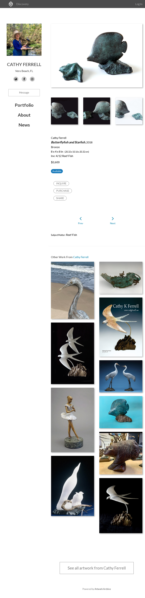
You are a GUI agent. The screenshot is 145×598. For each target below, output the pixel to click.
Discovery (22, 4)
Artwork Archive (103, 589)
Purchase (62, 190)
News (24, 124)
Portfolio (24, 105)
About (24, 114)
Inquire (61, 183)
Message (24, 92)
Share (60, 198)
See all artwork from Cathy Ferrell (97, 568)
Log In (138, 4)
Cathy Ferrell (24, 64)
